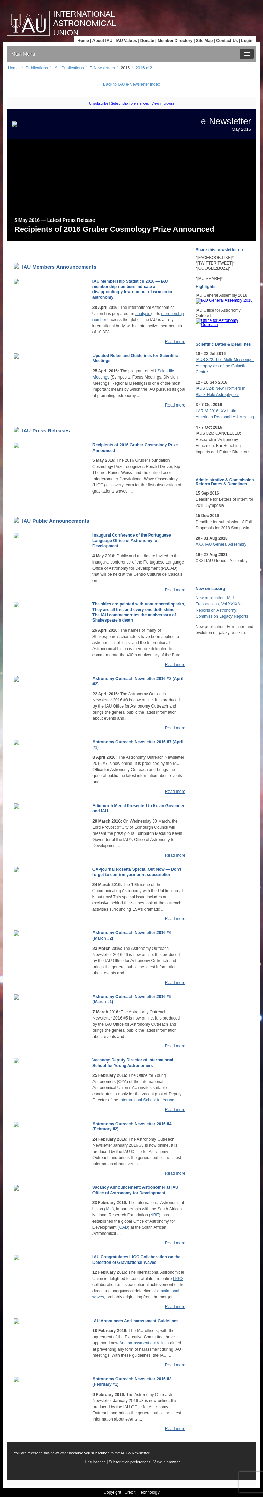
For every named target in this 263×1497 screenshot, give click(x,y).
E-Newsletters (102, 68)
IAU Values (126, 40)
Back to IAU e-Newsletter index (131, 84)
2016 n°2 (144, 68)
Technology (149, 1492)
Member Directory (175, 40)
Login (246, 40)
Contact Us (227, 40)
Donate (147, 40)
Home (83, 40)
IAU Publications (68, 68)
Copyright (112, 1492)
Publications (37, 68)
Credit (129, 1492)
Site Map (204, 40)
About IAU (102, 40)
